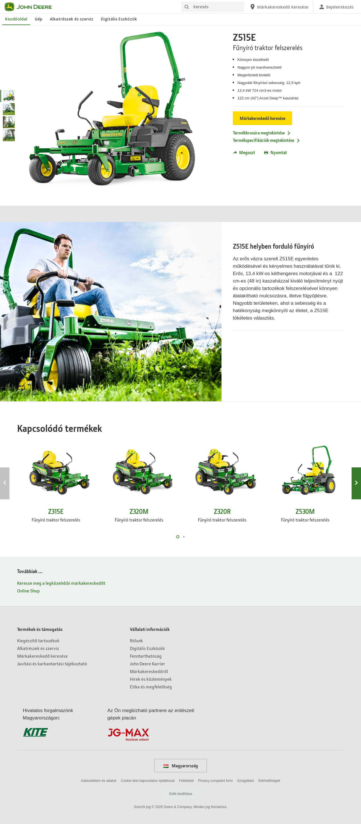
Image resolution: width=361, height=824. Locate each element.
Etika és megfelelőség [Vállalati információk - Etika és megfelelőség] (151, 687)
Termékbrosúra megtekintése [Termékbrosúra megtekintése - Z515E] (262, 133)
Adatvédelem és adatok (98, 781)
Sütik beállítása (180, 794)
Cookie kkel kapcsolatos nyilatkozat (148, 781)
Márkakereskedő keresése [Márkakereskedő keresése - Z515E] (262, 118)
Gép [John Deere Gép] (38, 19)
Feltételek (186, 781)
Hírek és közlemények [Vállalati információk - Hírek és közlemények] (151, 679)
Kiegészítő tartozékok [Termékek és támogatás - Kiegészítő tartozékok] (38, 640)
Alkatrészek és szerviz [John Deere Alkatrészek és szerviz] (71, 19)
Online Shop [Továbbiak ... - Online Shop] (28, 591)
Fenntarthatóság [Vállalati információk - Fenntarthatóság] (146, 656)
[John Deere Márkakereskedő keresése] (279, 7)
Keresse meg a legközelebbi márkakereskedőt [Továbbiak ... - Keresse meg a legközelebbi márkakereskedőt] (61, 583)
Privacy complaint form (215, 781)
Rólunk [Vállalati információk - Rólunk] (136, 640)
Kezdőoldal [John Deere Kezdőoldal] (16, 19)
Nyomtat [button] (275, 152)
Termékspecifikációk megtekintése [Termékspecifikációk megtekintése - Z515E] (266, 140)
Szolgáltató (245, 781)
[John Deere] (32, 6)
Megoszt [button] (244, 152)
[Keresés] (212, 7)
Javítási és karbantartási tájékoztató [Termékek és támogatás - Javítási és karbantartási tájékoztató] (52, 663)
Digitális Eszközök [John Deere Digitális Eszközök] (119, 19)
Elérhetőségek (269, 781)
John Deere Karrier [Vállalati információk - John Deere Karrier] (147, 663)
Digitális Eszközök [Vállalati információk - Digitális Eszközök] (147, 648)
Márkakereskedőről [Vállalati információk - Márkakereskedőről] (149, 671)
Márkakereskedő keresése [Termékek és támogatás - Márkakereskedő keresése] (42, 656)
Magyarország (180, 765)
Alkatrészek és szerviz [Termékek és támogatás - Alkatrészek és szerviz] (38, 648)
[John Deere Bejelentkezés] (336, 7)
